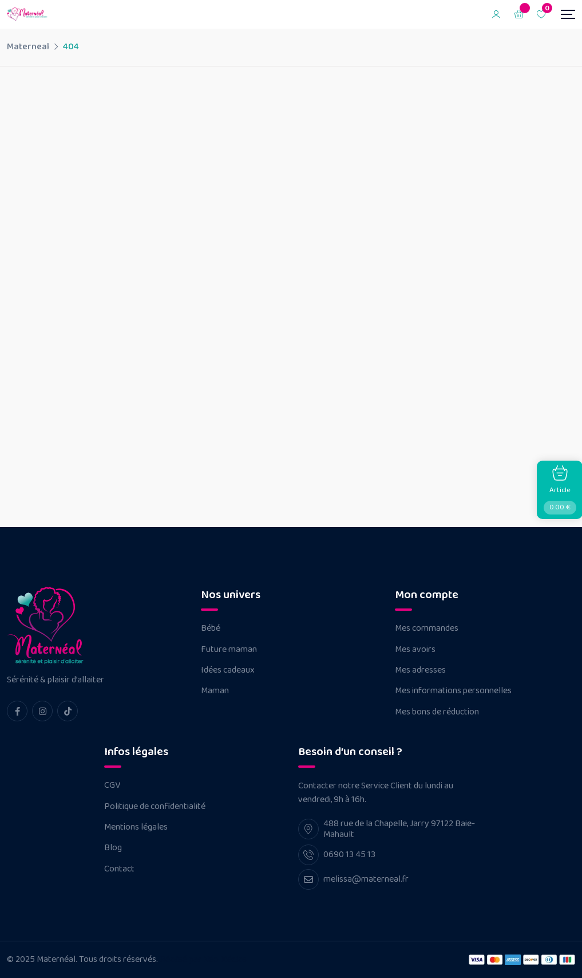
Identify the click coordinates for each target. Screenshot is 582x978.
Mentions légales (136, 827)
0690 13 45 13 (349, 854)
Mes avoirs (415, 649)
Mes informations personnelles (453, 691)
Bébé (210, 628)
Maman (215, 691)
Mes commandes (426, 628)
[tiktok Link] (67, 711)
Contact (119, 869)
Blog (113, 848)
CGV (112, 785)
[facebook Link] (17, 711)
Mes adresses (420, 670)
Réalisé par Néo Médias (203, 959)
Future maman (229, 649)
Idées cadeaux (228, 670)
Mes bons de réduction (437, 712)
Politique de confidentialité (154, 806)
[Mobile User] (496, 14)
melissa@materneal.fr (366, 879)
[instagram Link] (42, 711)
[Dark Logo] (28, 14)
